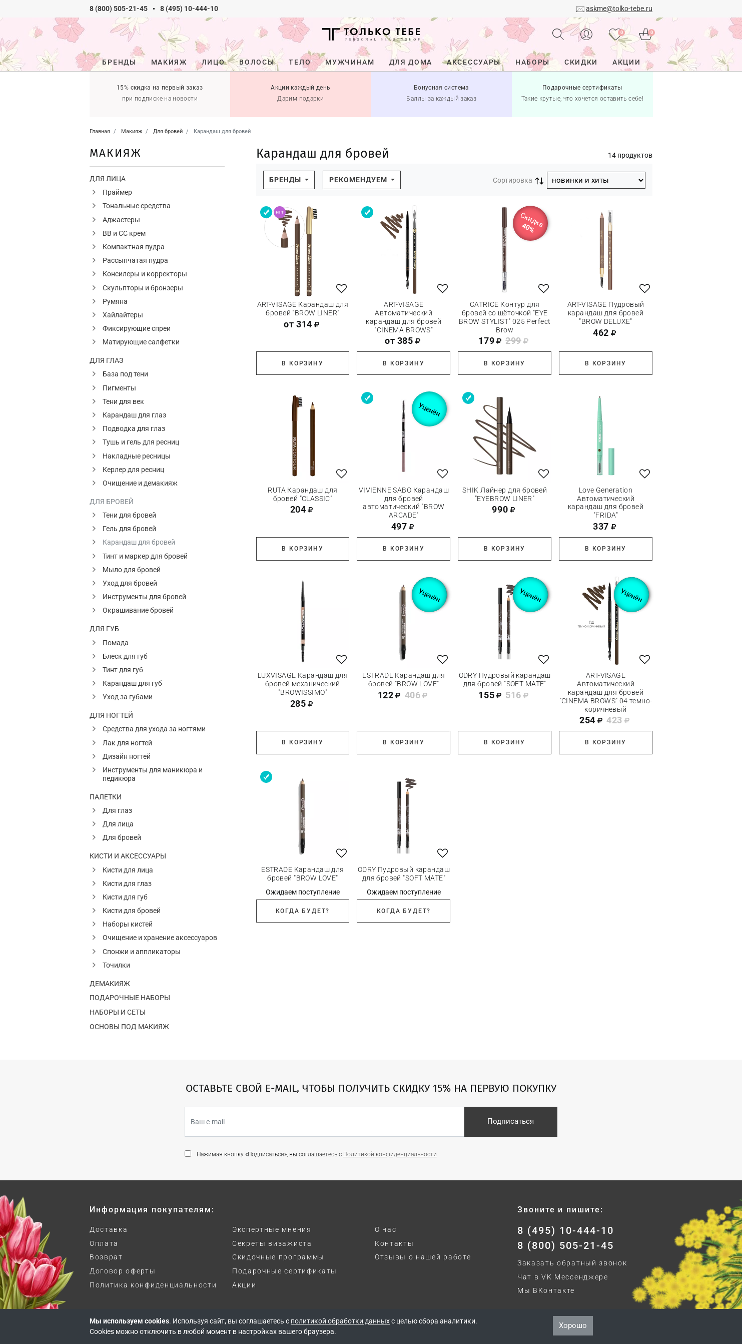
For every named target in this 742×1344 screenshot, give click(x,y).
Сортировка (512, 180)
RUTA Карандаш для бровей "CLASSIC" (302, 494)
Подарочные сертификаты (284, 1271)
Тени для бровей (129, 515)
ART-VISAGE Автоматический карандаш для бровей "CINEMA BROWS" (403, 316)
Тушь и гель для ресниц (141, 442)
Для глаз (106, 360)
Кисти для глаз (127, 883)
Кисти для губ (125, 897)
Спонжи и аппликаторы (142, 952)
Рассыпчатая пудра (135, 260)
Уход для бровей (130, 583)
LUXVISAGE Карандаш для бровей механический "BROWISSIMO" (303, 683)
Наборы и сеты (118, 1012)
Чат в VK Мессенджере (562, 1277)
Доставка (109, 1229)
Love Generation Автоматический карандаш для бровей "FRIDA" (605, 502)
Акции (244, 1285)
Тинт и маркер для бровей (145, 556)
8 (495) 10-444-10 (189, 9)
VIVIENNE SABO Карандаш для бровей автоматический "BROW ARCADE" (404, 502)
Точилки (116, 965)
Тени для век (123, 401)
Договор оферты (123, 1271)
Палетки (106, 797)
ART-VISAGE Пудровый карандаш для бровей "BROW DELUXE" (605, 312)
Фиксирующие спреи (137, 328)
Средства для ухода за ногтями (154, 729)
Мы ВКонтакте (546, 1290)
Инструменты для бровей (144, 597)
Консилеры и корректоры (145, 274)
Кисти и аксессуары (128, 856)
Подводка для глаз (134, 428)
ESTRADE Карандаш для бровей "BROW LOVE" (403, 679)
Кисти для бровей (132, 911)
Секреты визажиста (272, 1243)
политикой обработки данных (340, 1321)
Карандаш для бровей (139, 542)
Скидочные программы (278, 1257)
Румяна (115, 301)
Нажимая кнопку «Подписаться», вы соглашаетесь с (317, 1154)
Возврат (106, 1257)
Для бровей (112, 502)
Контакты (394, 1243)
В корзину (302, 363)
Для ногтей (111, 715)
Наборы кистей (128, 924)
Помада (116, 643)
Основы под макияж (129, 1027)
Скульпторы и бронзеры (143, 288)
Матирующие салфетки (141, 342)
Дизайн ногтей (127, 756)
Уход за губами (128, 697)
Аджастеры (121, 220)
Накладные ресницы (137, 456)
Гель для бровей (129, 529)
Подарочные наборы (130, 998)
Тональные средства (137, 206)
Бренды (286, 180)
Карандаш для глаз (134, 415)
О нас (385, 1229)
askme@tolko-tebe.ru (619, 9)
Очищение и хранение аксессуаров (160, 938)
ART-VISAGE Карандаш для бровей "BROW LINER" (303, 308)
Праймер (117, 192)
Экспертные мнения (272, 1229)
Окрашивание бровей (138, 610)
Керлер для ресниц (133, 470)
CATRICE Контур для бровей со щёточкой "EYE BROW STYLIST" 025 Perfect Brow (505, 316)
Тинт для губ (123, 670)
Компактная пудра (134, 247)
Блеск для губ (125, 656)
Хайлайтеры (123, 315)
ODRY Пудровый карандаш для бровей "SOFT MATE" (505, 679)
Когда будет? (303, 911)
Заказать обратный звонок (572, 1263)
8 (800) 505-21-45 (119, 9)
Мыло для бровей (132, 570)
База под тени (125, 374)
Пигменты (119, 388)
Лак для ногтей (127, 743)
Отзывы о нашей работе (423, 1257)
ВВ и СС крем (124, 233)
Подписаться (510, 1121)
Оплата (104, 1243)
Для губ (104, 629)
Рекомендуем (359, 180)
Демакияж (110, 984)
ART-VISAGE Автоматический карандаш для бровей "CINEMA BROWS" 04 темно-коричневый (605, 692)
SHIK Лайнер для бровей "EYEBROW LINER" (504, 494)
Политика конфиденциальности (153, 1285)
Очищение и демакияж (140, 483)
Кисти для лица (128, 870)
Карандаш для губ (132, 683)
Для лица (108, 179)
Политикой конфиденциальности (390, 1154)
